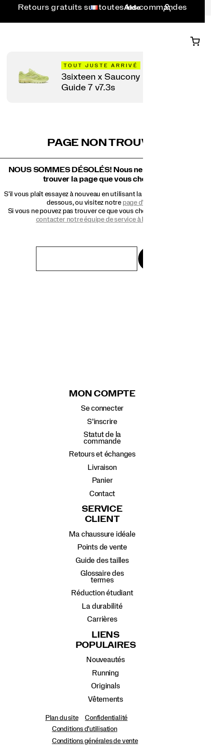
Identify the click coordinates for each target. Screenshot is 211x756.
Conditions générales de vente (95, 740)
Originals (105, 686)
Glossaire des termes (101, 576)
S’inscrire (102, 421)
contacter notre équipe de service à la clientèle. (105, 219)
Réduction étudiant (102, 593)
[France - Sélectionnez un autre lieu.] (91, 8)
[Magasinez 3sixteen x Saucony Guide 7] (106, 77)
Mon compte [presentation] (102, 393)
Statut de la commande (102, 438)
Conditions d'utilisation (84, 728)
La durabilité (102, 606)
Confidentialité (106, 717)
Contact (102, 493)
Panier (102, 480)
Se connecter (102, 408)
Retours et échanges (102, 454)
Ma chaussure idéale (102, 534)
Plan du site (61, 717)
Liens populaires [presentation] (106, 640)
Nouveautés (105, 659)
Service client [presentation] (102, 514)
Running (105, 673)
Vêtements (105, 699)
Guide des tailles (102, 560)
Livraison (102, 467)
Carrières (102, 619)
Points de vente (102, 547)
